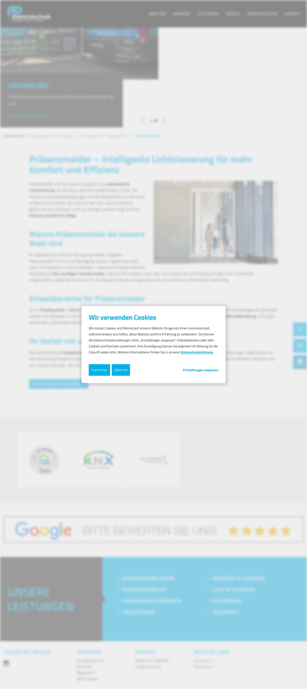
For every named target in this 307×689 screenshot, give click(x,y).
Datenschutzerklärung (197, 352)
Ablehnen (121, 369)
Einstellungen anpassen (200, 369)
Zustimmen (99, 369)
